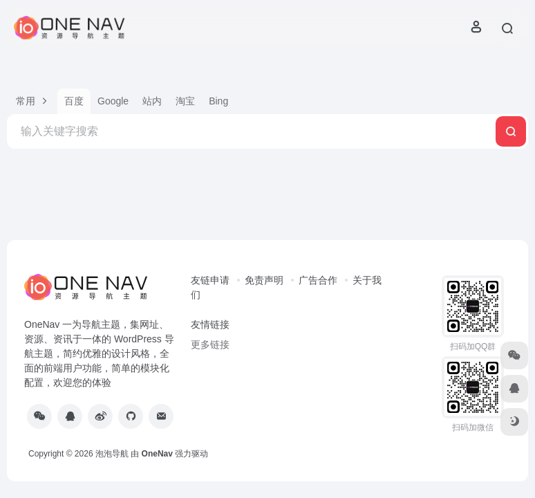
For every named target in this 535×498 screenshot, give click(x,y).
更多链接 (210, 344)
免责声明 (264, 280)
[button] (32, 101)
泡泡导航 (112, 454)
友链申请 (210, 280)
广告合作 (318, 280)
